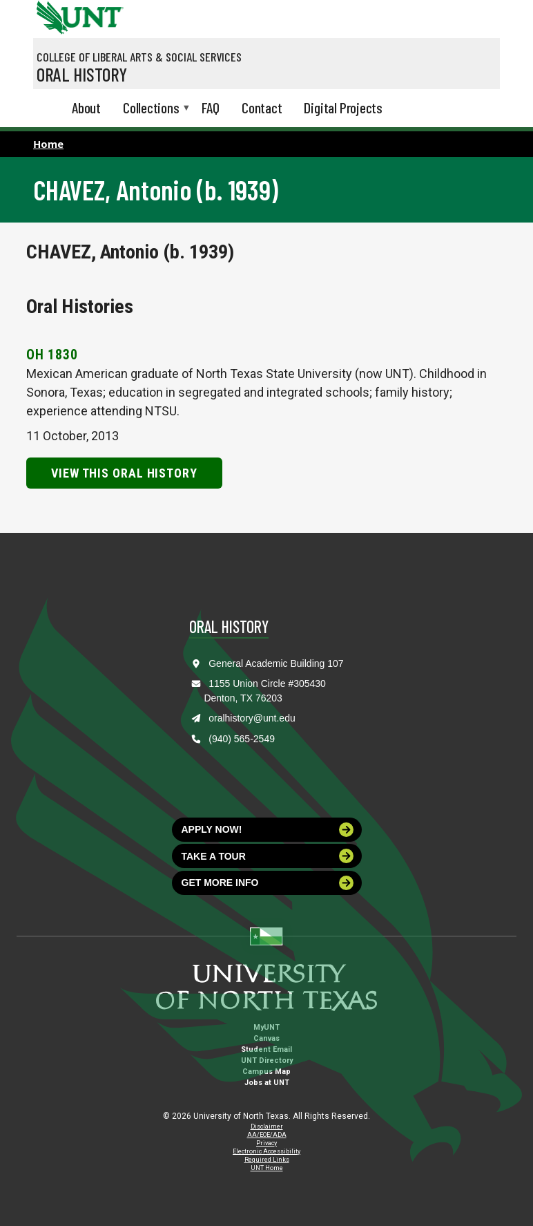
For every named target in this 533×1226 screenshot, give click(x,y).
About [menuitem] (86, 107)
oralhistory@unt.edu (252, 718)
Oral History (82, 74)
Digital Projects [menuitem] (343, 107)
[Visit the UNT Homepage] (102, 12)
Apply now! (268, 829)
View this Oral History (124, 473)
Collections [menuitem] (151, 109)
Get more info (268, 883)
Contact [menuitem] (262, 107)
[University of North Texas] (50, 15)
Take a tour (268, 856)
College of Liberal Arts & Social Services (139, 56)
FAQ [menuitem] (211, 107)
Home (48, 144)
